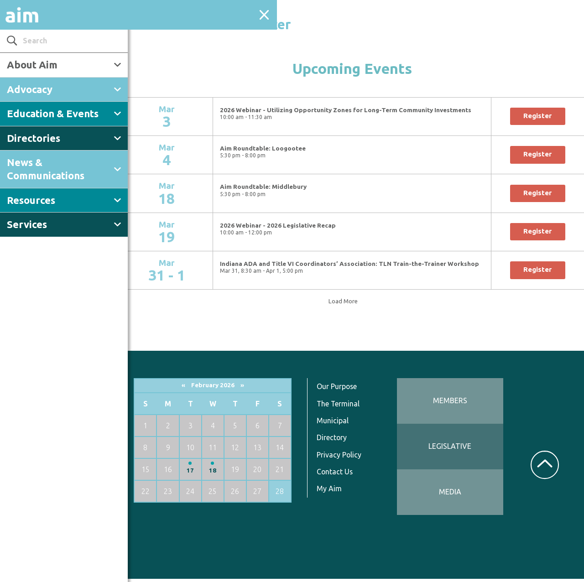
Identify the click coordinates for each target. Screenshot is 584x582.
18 (218, 473)
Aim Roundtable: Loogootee (269, 148)
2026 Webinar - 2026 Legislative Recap (284, 226)
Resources (31, 200)
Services (27, 224)
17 (196, 473)
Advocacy (29, 89)
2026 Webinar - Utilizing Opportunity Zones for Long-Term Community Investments (351, 110)
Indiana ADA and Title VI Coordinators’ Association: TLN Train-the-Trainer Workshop (355, 264)
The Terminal (343, 407)
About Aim (32, 64)
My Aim (333, 492)
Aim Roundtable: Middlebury (269, 187)
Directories (33, 138)
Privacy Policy (343, 458)
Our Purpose (341, 389)
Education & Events (53, 113)
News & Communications (45, 168)
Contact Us (339, 475)
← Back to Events (151, 3)
